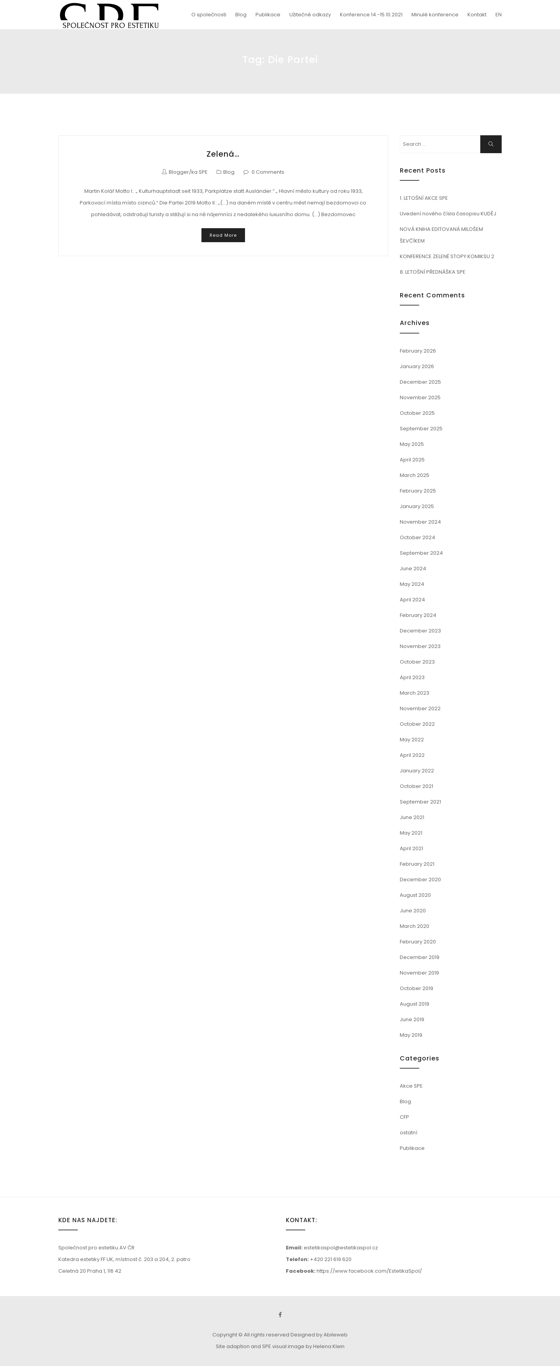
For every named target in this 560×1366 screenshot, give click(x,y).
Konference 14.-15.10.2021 (371, 14)
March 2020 (414, 926)
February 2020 (418, 941)
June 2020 (413, 910)
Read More (223, 235)
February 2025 (418, 490)
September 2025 (421, 428)
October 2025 (417, 413)
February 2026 (418, 351)
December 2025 (420, 382)
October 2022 (417, 724)
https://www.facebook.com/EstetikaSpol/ (369, 1271)
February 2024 (418, 615)
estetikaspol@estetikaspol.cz (341, 1247)
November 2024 (420, 522)
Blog (241, 14)
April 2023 (412, 677)
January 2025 (417, 506)
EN (498, 14)
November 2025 (420, 397)
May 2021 (411, 833)
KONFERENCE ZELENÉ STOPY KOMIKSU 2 (447, 256)
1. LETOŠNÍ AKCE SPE (424, 198)
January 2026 (417, 366)
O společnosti (208, 14)
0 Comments (268, 172)
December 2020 (420, 879)
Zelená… (223, 153)
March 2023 (414, 693)
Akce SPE (411, 1086)
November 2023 (420, 646)
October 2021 (416, 786)
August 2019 (414, 1004)
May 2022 (412, 739)
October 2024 (417, 537)
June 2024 (413, 568)
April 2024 (412, 599)
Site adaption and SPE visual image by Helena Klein (280, 1346)
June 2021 (412, 817)
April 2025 (412, 459)
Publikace (268, 14)
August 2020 (415, 895)
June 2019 (412, 1019)
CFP (404, 1117)
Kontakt (476, 14)
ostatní (408, 1132)
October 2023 (417, 662)
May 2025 (412, 444)
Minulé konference (434, 14)
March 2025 (414, 475)
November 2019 (419, 972)
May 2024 (412, 584)
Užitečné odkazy (310, 14)
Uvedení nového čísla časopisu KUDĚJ (448, 213)
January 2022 (417, 770)
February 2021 (417, 864)
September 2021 (420, 801)
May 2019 (411, 1035)
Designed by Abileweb (319, 1334)
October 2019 (416, 988)
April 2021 (411, 848)
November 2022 (420, 708)
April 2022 (412, 755)
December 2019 (419, 957)
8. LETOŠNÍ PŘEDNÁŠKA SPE (433, 272)
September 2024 (421, 553)
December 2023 (420, 630)
